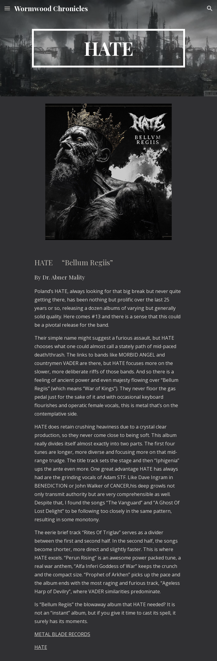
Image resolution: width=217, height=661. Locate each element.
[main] (108, 48)
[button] (7, 8)
